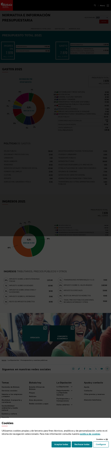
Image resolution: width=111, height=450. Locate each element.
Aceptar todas (62, 445)
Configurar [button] (102, 445)
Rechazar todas (83, 445)
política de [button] (90, 434)
